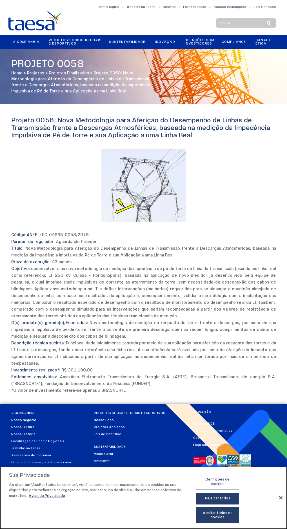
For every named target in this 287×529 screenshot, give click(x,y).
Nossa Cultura (22, 427)
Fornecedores (194, 7)
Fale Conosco (264, 7)
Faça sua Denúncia (208, 445)
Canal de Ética (264, 42)
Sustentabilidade (127, 42)
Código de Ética (206, 438)
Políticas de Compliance (212, 431)
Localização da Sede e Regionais (37, 441)
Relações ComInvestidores (199, 42)
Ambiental (102, 461)
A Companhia (26, 42)
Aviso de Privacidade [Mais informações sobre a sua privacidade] (47, 497)
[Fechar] (281, 499)
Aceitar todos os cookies (218, 517)
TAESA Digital (108, 7)
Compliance (234, 42)
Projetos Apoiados (109, 427)
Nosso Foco (104, 420)
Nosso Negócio (23, 420)
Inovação (165, 42)
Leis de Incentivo (107, 434)
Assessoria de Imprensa (31, 455)
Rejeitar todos (217, 500)
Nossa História (23, 434)
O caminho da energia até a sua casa (41, 462)
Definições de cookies (218, 483)
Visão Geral (103, 454)
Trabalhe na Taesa (140, 7)
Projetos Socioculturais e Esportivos (75, 42)
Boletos (169, 7)
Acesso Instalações (229, 7)
